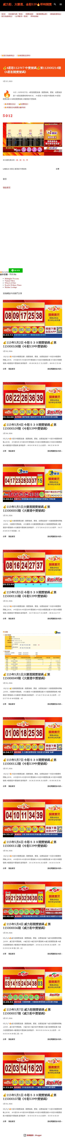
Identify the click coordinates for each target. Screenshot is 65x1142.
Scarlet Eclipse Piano (13, 285)
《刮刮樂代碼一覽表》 (15, 14)
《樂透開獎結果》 (41, 14)
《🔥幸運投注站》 (10, 104)
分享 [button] (57, 169)
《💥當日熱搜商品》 (7, 55)
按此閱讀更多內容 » (55, 369)
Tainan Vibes (10, 281)
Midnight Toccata (12, 279)
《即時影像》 (34, 16)
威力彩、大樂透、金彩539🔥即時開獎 (27, 4)
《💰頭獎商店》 (23, 104)
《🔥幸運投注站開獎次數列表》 (15, 107)
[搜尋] (55, 4)
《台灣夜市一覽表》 (21, 16)
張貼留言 (7, 187)
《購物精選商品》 (55, 14)
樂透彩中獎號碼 (20, 169)
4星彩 (12, 169)
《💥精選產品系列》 (23, 55)
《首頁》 (3, 14)
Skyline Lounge (11, 287)
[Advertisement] (32, 36)
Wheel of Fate (10, 283)
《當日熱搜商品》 (6, 16)
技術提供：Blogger (32, 1135)
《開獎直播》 (29, 14)
